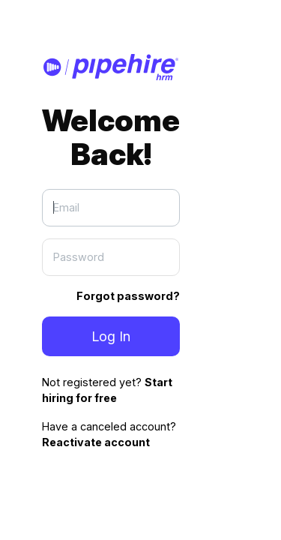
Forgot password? (128, 296)
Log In (110, 336)
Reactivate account (96, 442)
